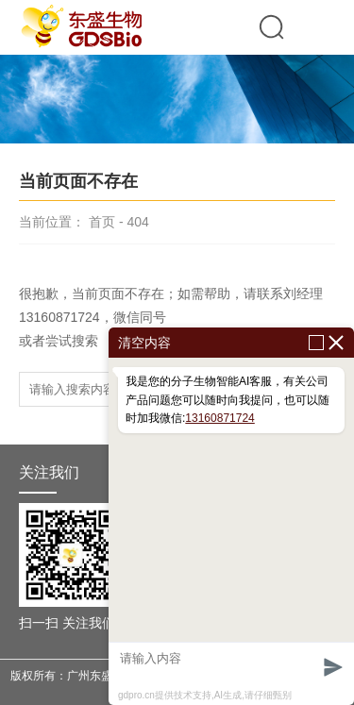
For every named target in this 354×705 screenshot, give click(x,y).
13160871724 (219, 418)
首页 (102, 221)
